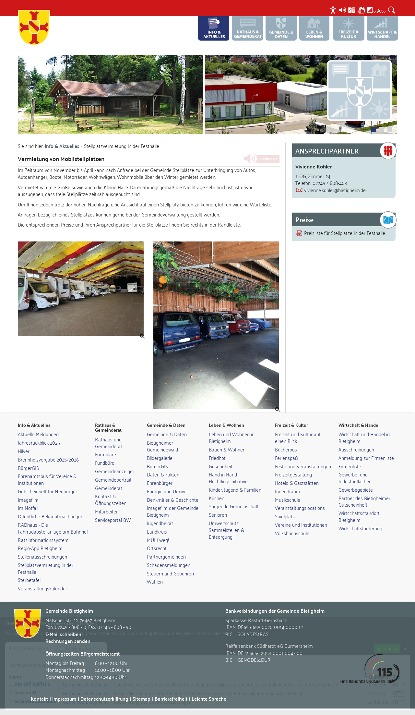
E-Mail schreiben (63, 634)
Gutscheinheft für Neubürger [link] (47, 491)
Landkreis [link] (157, 531)
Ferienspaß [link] (286, 457)
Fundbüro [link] (104, 462)
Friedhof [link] (217, 457)
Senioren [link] (218, 514)
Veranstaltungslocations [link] (300, 507)
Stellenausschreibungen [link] (42, 556)
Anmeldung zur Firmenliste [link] (366, 457)
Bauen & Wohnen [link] (227, 449)
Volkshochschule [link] (292, 532)
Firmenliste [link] (349, 466)
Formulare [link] (105, 454)
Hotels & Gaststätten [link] (297, 482)
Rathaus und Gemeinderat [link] (108, 442)
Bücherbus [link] (286, 449)
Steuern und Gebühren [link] (170, 573)
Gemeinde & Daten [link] (167, 433)
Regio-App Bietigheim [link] (40, 547)
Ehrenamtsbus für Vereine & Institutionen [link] (47, 479)
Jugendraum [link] (287, 491)
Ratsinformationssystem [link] (43, 539)
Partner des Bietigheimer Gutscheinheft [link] (364, 501)
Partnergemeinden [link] (166, 556)
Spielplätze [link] (286, 516)
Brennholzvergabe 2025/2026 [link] (48, 459)
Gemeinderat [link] (108, 487)
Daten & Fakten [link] (163, 474)
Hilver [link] (24, 450)
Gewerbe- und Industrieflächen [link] (355, 478)
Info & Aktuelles (62, 146)
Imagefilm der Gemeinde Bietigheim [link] (172, 511)
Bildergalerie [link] (159, 457)
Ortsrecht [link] (157, 547)
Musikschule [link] (287, 499)
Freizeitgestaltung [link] (293, 474)
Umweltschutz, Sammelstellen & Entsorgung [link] (226, 529)
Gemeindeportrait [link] (113, 479)
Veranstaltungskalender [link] (42, 588)
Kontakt (39, 698)
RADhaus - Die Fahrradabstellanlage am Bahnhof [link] (53, 528)
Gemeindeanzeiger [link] (114, 470)
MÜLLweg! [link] (158, 539)
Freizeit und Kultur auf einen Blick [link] (297, 437)
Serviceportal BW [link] (113, 519)
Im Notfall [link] (28, 507)
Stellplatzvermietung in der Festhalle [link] (45, 568)
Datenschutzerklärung (104, 698)
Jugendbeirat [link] (160, 522)
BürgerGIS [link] (28, 467)
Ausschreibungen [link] (356, 449)
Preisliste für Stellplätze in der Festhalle (344, 232)
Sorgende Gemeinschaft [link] (234, 506)
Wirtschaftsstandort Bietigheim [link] (359, 516)
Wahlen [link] (155, 581)
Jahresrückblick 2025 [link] (39, 442)
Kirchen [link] (216, 497)
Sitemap (141, 698)
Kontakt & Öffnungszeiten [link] (110, 499)
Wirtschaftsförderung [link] (360, 528)
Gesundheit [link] (220, 466)
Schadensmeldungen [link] (168, 564)
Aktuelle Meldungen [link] (38, 433)
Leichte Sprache (209, 698)
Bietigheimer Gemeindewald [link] (162, 446)
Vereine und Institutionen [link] (301, 524)
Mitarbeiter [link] (106, 511)
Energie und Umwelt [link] (168, 491)
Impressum (64, 698)
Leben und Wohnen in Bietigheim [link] (232, 437)
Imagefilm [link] (28, 499)
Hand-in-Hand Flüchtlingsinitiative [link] (228, 478)
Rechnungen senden (67, 641)
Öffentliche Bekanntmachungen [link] (50, 516)
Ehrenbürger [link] (159, 482)
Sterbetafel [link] (29, 579)
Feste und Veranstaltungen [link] (303, 466)
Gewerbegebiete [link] (355, 489)
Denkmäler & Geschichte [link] (172, 499)
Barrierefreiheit (171, 698)
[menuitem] (333, 10)
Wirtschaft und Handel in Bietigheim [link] (364, 437)
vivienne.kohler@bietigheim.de (335, 189)
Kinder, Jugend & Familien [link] (235, 489)
